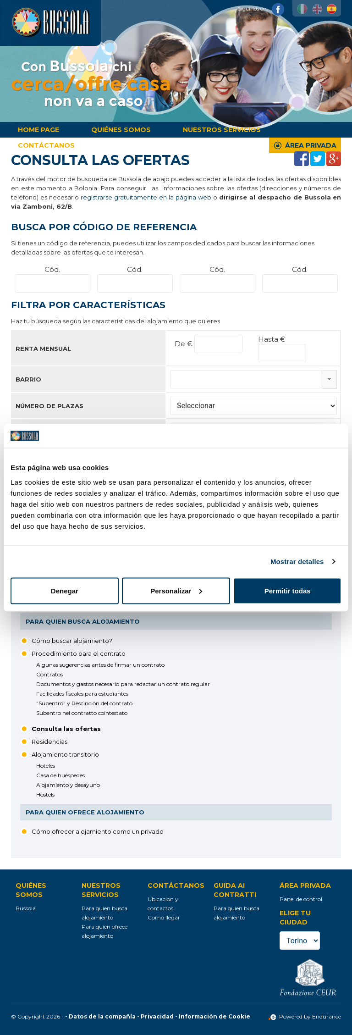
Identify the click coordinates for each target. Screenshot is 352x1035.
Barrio (28, 379)
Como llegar (164, 917)
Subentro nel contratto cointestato (81, 712)
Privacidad (157, 1016)
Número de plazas (49, 406)
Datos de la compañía (102, 1016)
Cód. (52, 269)
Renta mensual (43, 348)
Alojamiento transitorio (65, 754)
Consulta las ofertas (66, 728)
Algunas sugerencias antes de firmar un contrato (100, 664)
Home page (38, 130)
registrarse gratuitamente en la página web (146, 197)
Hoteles (45, 765)
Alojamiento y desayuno (68, 784)
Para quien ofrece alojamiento (85, 812)
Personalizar (176, 590)
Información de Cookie (214, 1016)
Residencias (49, 741)
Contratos (49, 674)
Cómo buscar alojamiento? (72, 640)
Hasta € (272, 339)
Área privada (310, 145)
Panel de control (301, 899)
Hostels (45, 794)
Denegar (64, 590)
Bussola (26, 908)
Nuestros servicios (222, 130)
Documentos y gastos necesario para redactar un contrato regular (123, 684)
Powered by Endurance (304, 1016)
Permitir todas (287, 590)
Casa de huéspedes (60, 775)
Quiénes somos (121, 130)
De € (184, 343)
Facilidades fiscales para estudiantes (82, 693)
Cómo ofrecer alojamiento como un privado (98, 831)
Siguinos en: (261, 9)
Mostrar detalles (297, 561)
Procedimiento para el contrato (79, 653)
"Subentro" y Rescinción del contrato (84, 703)
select (329, 379)
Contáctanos (46, 145)
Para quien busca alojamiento (83, 621)
